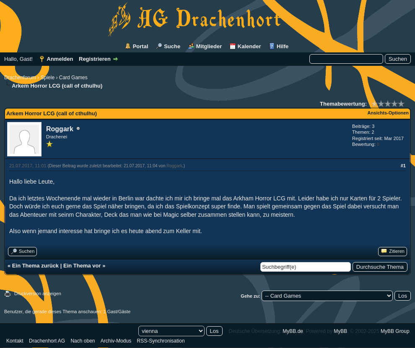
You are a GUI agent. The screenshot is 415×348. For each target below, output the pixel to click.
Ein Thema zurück (35, 265)
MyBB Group (395, 331)
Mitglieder (209, 46)
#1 (403, 165)
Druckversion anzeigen (37, 293)
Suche (172, 46)
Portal (140, 46)
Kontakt (14, 341)
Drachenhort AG (47, 341)
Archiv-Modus (116, 341)
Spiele (47, 78)
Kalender (249, 46)
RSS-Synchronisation (161, 341)
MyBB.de (293, 331)
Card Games (73, 78)
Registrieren (95, 59)
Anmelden (60, 59)
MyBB (340, 331)
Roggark (59, 128)
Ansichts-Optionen (388, 112)
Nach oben (82, 341)
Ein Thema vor (82, 265)
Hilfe (282, 46)
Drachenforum (20, 78)
